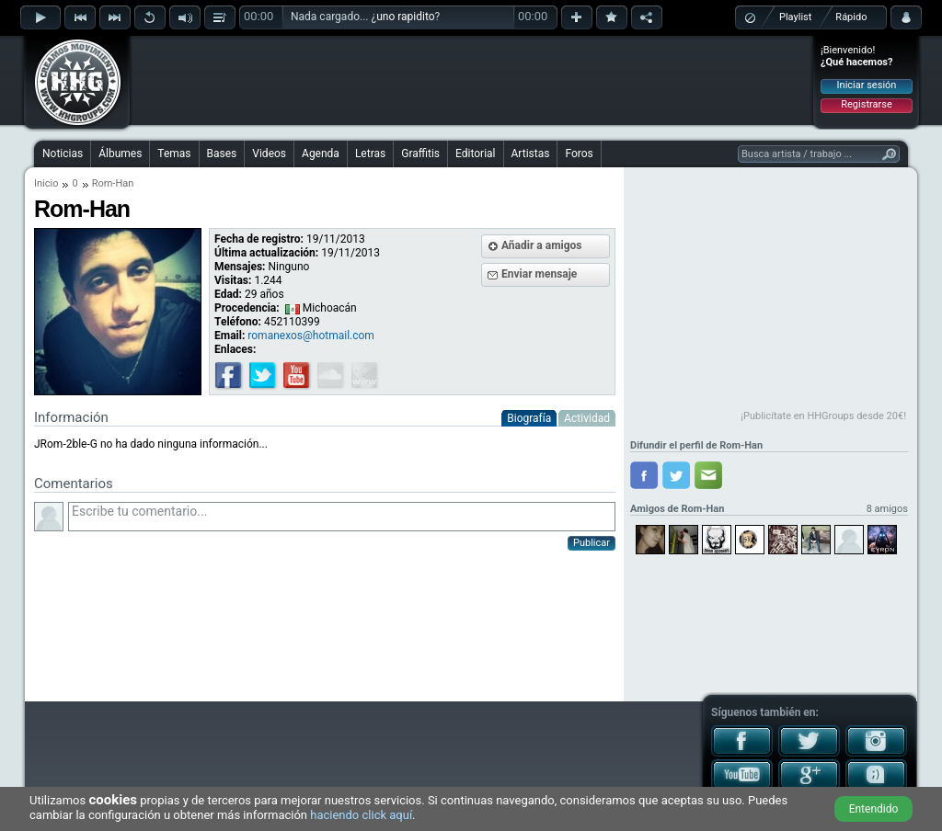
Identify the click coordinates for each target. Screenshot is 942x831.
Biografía (529, 418)
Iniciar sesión (867, 85)
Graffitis (420, 153)
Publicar (591, 543)
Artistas (530, 153)
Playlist (795, 17)
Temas (173, 153)
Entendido (874, 809)
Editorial (475, 153)
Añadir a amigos (541, 245)
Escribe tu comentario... (341, 516)
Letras (370, 153)
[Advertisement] (472, 80)
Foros (578, 153)
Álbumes (120, 153)
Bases (222, 153)
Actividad (587, 418)
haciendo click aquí (361, 815)
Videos (269, 153)
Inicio (46, 183)
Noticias (62, 153)
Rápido (851, 17)
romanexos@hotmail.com (310, 335)
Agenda (320, 153)
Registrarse (866, 104)
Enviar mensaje (539, 274)
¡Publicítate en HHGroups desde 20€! (823, 416)
